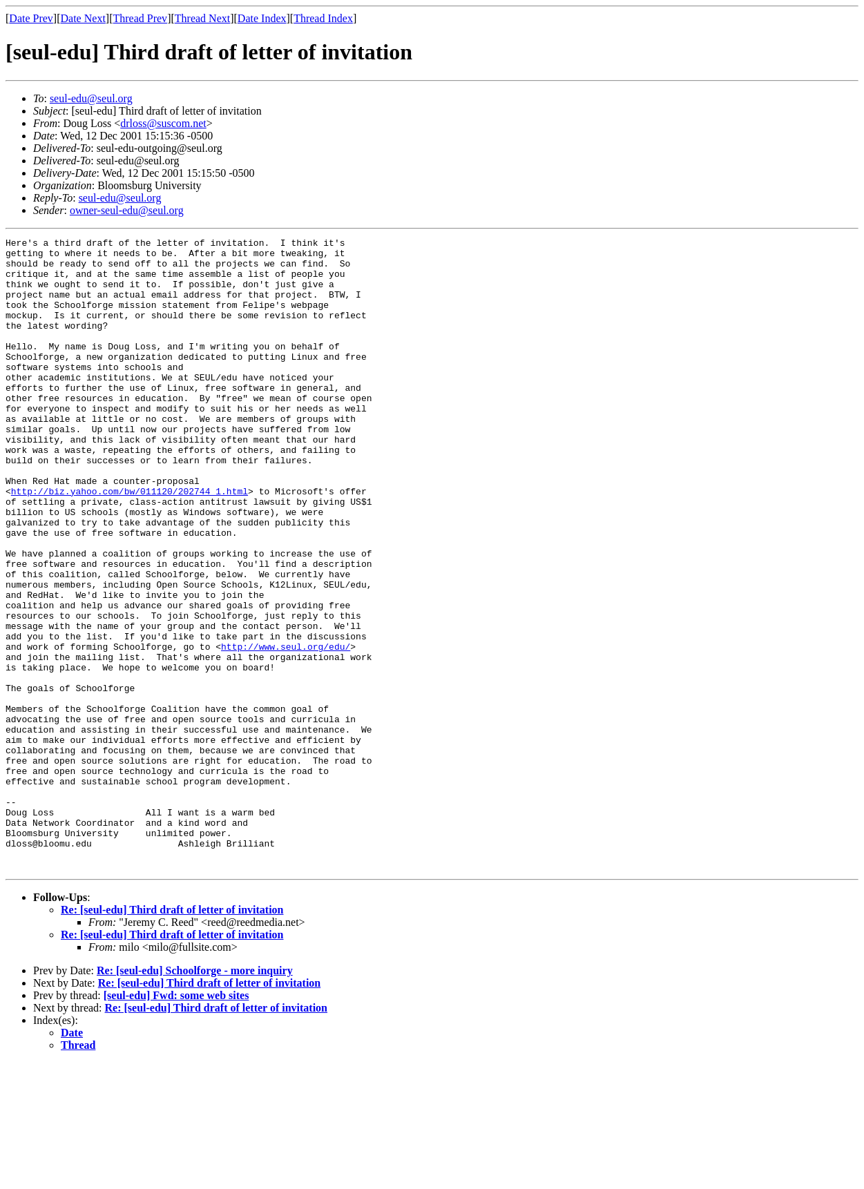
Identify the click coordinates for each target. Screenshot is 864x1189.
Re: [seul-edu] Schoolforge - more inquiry (195, 1097)
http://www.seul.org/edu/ (285, 729)
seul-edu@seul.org (91, 98)
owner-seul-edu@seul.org (127, 210)
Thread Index (323, 18)
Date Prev (31, 18)
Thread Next (202, 18)
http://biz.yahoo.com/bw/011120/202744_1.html (129, 542)
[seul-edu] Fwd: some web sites (176, 1122)
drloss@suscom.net (163, 123)
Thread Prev (140, 18)
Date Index (262, 18)
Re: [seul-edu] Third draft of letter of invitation (172, 1036)
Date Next (83, 18)
